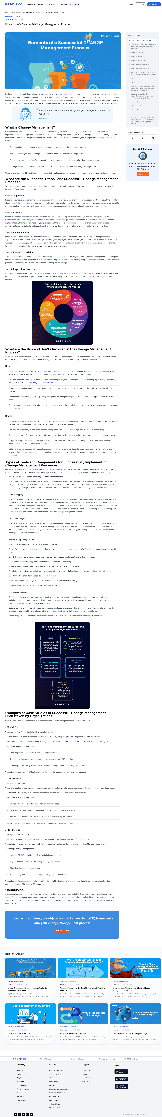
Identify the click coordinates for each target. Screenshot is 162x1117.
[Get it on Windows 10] (130, 1086)
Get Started (143, 174)
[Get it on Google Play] (130, 1072)
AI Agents (52, 4)
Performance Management (59, 1089)
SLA (18, 1093)
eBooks (52, 1078)
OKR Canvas (86, 1078)
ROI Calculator (54, 1108)
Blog (6, 12)
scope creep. (52, 260)
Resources (74, 4)
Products (20, 1074)
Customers (63, 4)
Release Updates (77, 1059)
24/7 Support (47, 1059)
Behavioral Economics (57, 1093)
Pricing (51, 1085)
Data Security (22, 1100)
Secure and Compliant (107, 1059)
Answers (85, 1074)
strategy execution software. (42, 383)
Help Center (86, 1081)
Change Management (17, 12)
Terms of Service (23, 1089)
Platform (31, 4)
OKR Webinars (54, 1104)
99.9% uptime (132, 1059)
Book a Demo (154, 4)
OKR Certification (55, 1070)
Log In (130, 4)
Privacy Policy (22, 1096)
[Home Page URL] (19, 1059)
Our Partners (21, 1085)
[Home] (13, 4)
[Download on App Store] (130, 1079)
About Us (20, 1070)
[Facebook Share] (132, 138)
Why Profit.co (21, 1078)
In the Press (21, 1081)
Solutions (42, 4)
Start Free (140, 4)
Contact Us (86, 1070)
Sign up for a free (62, 930)
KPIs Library (53, 1081)
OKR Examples (54, 1096)
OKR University (54, 1074)
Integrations (53, 1100)
